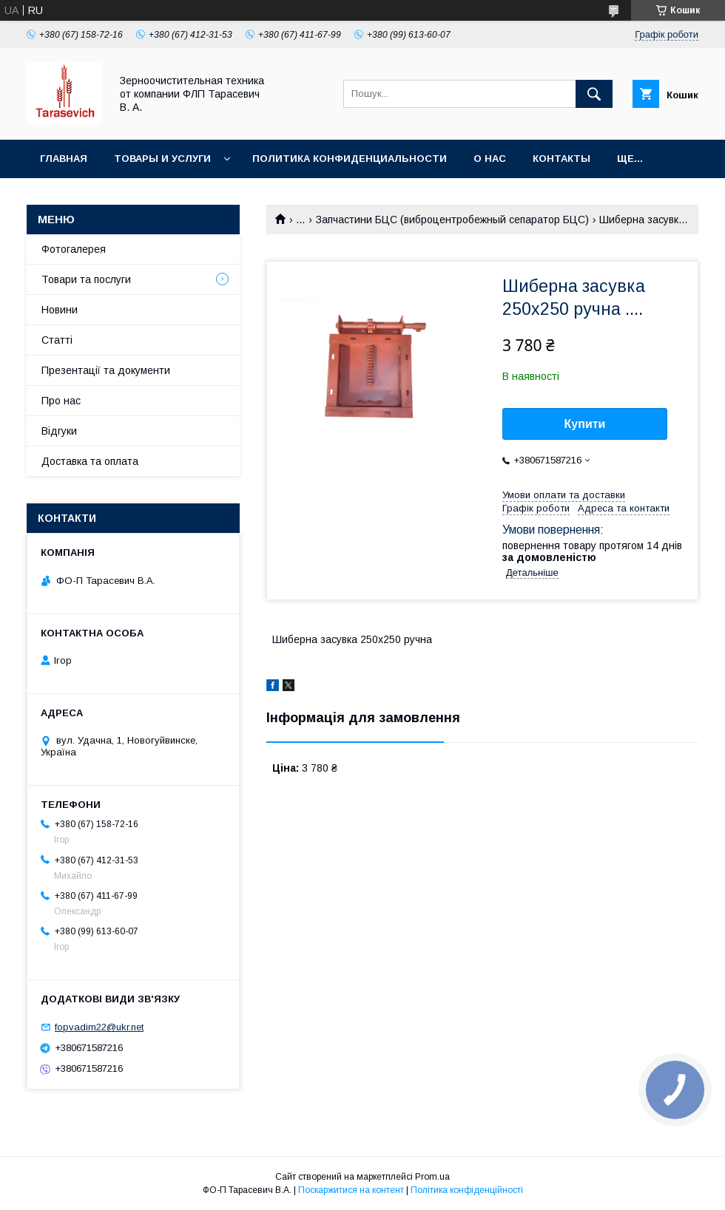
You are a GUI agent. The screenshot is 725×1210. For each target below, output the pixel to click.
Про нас (61, 401)
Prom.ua (432, 1177)
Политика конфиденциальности (349, 158)
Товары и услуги (162, 158)
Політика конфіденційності (467, 1190)
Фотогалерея (73, 249)
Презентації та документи (105, 370)
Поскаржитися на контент (351, 1190)
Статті (56, 340)
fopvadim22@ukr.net (99, 1027)
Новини (59, 310)
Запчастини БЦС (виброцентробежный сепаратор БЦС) (452, 219)
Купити (585, 424)
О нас (489, 158)
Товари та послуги (86, 279)
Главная (63, 158)
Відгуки (59, 431)
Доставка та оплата (89, 461)
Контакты (561, 158)
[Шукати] (594, 94)
